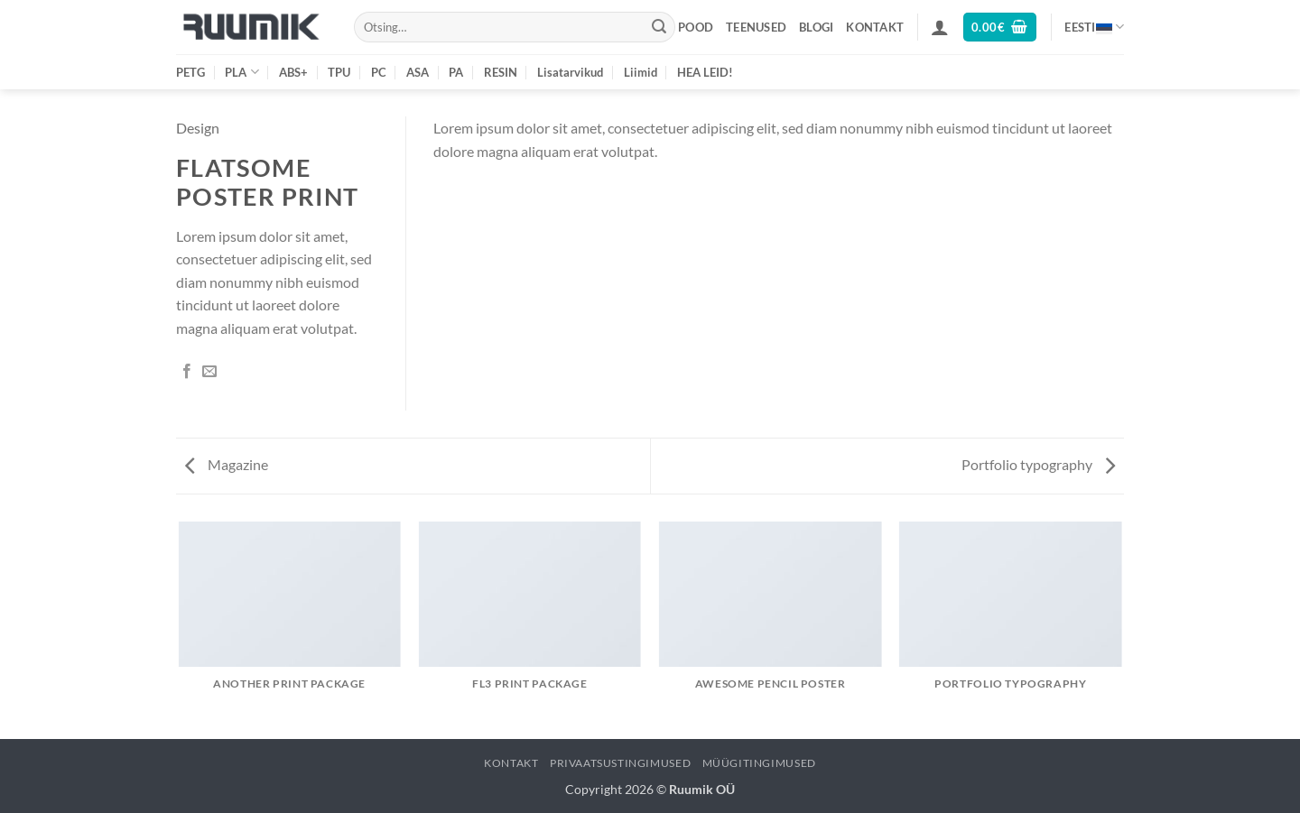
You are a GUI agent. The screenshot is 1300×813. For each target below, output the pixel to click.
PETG (190, 72)
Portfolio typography (1038, 464)
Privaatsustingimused (620, 763)
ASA (417, 72)
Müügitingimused (759, 763)
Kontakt (875, 27)
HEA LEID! (705, 72)
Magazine (226, 464)
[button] (940, 27)
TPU (339, 72)
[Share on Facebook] (187, 372)
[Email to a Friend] (209, 372)
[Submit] (659, 27)
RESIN (500, 72)
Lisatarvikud (570, 72)
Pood (695, 27)
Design (197, 127)
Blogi (816, 27)
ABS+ (293, 72)
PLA (241, 71)
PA (456, 72)
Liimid (640, 72)
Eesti (1094, 26)
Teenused (756, 27)
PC (378, 72)
